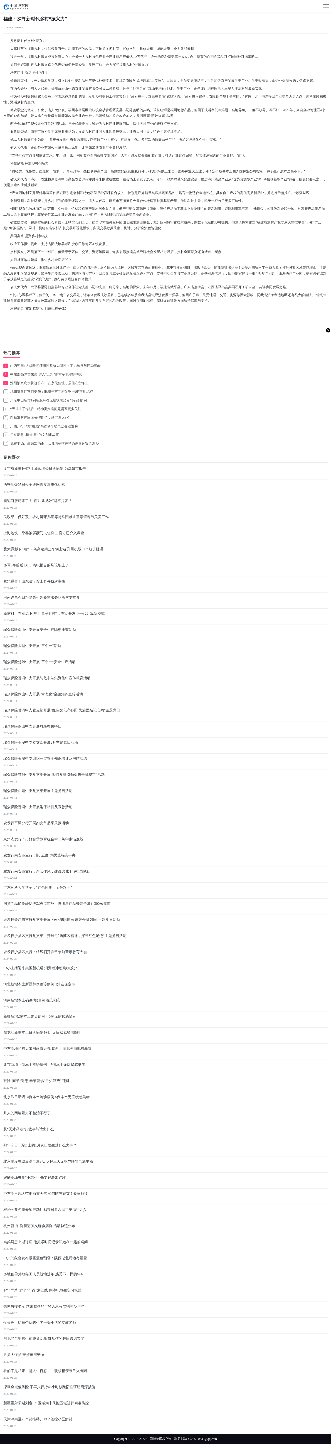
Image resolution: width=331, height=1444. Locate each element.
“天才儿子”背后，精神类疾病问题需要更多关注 (45, 409)
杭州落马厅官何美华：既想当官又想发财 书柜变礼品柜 (51, 392)
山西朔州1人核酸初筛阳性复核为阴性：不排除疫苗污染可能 (55, 366)
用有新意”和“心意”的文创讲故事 (34, 435)
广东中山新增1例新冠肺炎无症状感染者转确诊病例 (48, 400)
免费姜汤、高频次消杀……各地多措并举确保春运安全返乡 (54, 443)
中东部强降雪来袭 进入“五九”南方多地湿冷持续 (46, 374)
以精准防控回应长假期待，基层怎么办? (40, 417)
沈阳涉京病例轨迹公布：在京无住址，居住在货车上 (49, 383)
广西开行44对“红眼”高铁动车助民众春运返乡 (44, 426)
